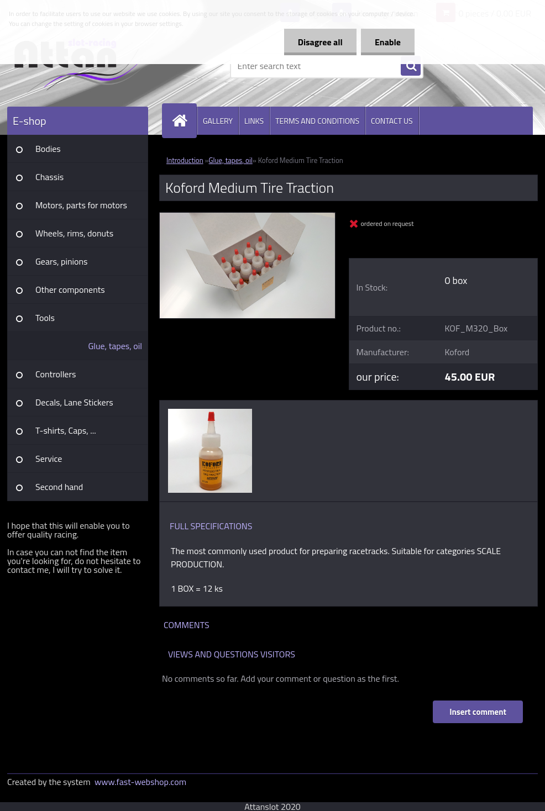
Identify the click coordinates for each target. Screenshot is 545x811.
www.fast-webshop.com (140, 781)
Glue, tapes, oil (115, 345)
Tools (45, 317)
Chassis (49, 176)
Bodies (48, 148)
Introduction (184, 160)
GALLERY (218, 121)
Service (48, 458)
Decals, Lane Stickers (74, 402)
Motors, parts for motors (81, 205)
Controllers (55, 374)
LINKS (254, 121)
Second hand (59, 486)
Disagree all (320, 42)
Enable (388, 42)
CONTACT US (392, 121)
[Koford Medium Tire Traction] (247, 217)
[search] (411, 66)
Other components (70, 289)
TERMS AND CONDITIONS (317, 121)
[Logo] (83, 65)
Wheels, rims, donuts (74, 233)
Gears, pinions (61, 261)
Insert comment (477, 711)
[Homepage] (184, 121)
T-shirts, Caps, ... (65, 430)
